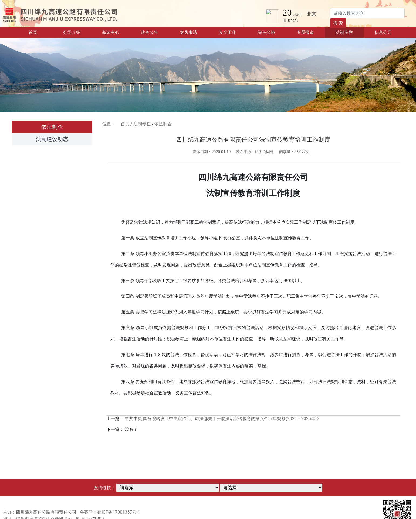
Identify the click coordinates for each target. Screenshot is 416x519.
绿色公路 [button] (266, 32)
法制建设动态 (52, 139)
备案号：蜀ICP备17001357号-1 (110, 512)
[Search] (367, 13)
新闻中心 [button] (110, 32)
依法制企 (52, 127)
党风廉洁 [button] (188, 32)
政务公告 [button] (149, 32)
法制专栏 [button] (344, 32)
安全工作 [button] (227, 32)
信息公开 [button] (383, 32)
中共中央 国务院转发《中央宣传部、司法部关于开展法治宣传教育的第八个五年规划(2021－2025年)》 (223, 418)
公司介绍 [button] (71, 32)
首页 (40, 32)
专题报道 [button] (305, 32)
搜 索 (338, 23)
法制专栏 (142, 123)
